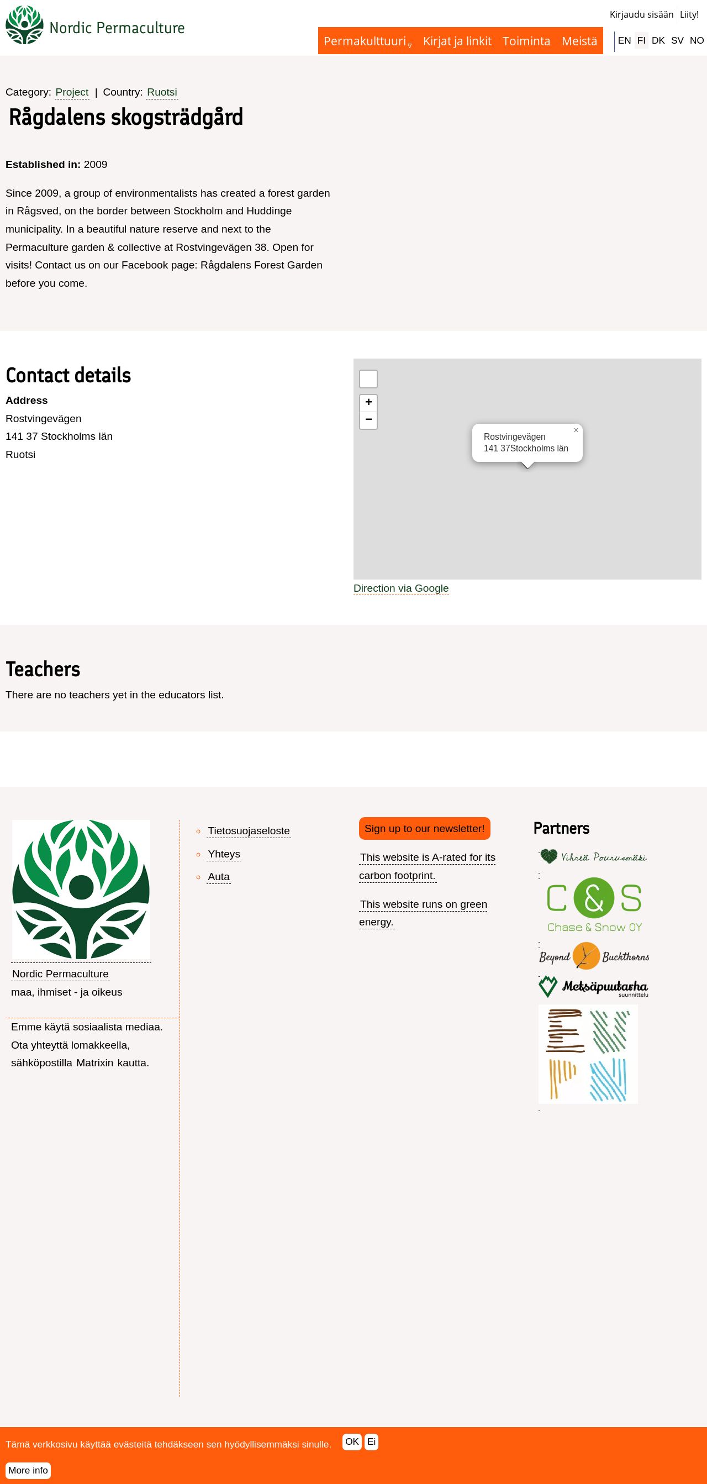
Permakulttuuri (365, 41)
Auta (218, 876)
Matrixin (94, 1063)
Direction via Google (401, 588)
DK (658, 40)
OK (352, 1441)
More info (28, 1470)
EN (624, 40)
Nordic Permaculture (117, 27)
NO (697, 40)
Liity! (689, 14)
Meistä (580, 41)
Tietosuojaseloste (249, 830)
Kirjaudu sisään (642, 14)
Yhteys (224, 854)
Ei (371, 1441)
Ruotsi (162, 92)
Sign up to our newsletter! (425, 828)
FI (641, 40)
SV (677, 40)
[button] (576, 430)
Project (72, 92)
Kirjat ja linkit (457, 41)
